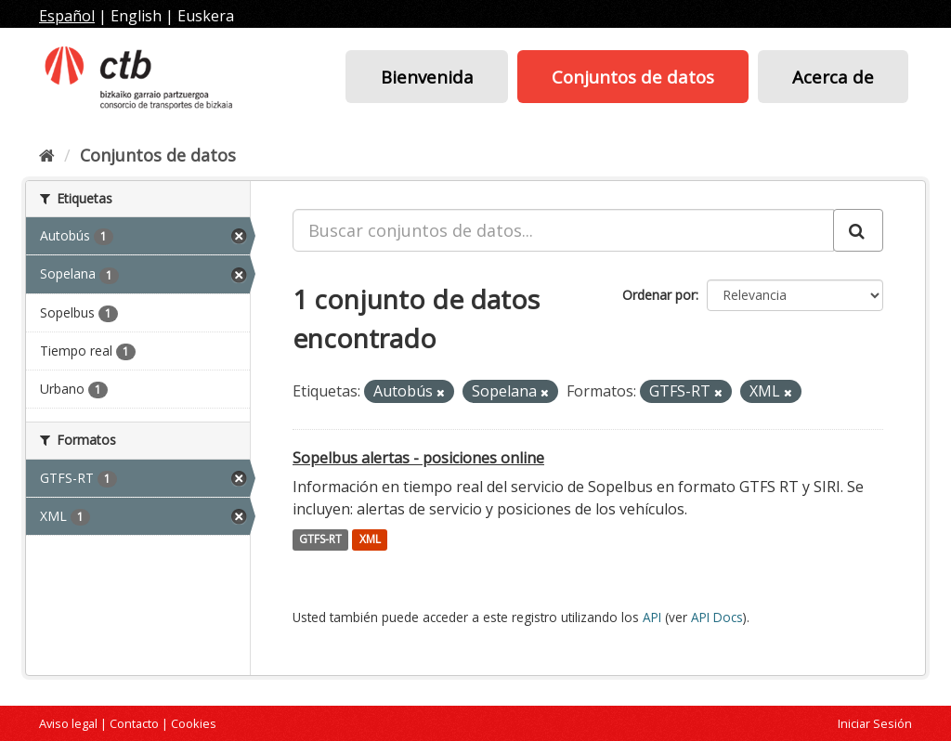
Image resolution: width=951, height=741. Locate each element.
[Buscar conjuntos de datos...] (563, 230)
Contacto (134, 723)
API (652, 617)
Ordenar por (659, 295)
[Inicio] (47, 155)
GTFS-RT (320, 540)
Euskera (205, 16)
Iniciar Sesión (875, 723)
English (136, 16)
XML (370, 540)
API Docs (717, 617)
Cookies (193, 723)
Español (67, 16)
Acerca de (833, 76)
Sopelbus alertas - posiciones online (418, 458)
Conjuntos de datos (633, 76)
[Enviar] (858, 230)
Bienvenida (427, 76)
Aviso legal (68, 723)
